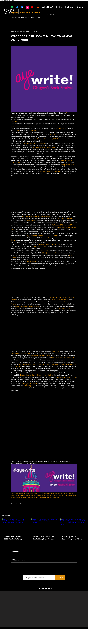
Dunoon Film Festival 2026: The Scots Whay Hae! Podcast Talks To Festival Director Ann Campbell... (13, 537)
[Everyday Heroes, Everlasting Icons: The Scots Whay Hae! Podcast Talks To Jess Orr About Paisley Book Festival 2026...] (73, 526)
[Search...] (61, 14)
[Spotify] (12, 7)
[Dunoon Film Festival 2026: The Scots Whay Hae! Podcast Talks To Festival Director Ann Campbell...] (15, 526)
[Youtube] (32, 7)
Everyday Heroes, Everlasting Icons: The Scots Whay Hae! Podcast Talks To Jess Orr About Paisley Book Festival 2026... (73, 537)
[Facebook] (22, 7)
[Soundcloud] (37, 7)
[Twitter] (17, 7)
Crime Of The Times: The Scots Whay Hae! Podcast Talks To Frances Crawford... (44, 537)
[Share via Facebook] (11, 503)
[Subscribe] (60, 577)
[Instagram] (27, 7)
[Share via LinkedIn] (20, 503)
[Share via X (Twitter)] (16, 503)
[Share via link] (25, 503)
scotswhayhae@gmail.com (29, 17)
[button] (69, 7)
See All (84, 515)
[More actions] (76, 31)
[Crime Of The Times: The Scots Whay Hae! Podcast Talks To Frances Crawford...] (44, 526)
